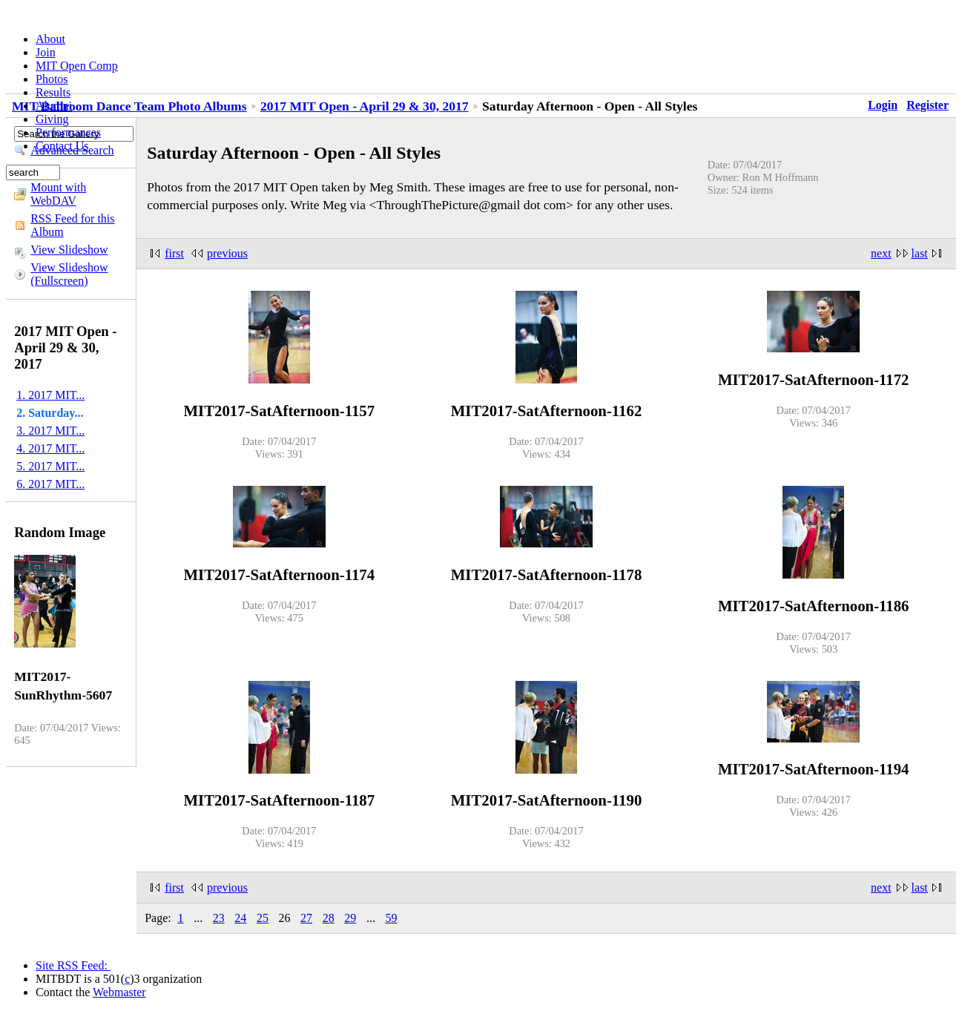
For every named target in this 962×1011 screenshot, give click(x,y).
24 (240, 918)
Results (53, 92)
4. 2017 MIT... (50, 448)
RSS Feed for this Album (72, 225)
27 (306, 918)
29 (350, 918)
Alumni (54, 105)
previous (227, 253)
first (174, 253)
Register (927, 105)
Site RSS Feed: (73, 965)
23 (219, 918)
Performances (68, 132)
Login (882, 105)
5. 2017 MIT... (50, 466)
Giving (52, 119)
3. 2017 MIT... (50, 430)
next (881, 253)
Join (46, 52)
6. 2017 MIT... (50, 484)
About (50, 39)
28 (329, 918)
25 (262, 918)
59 (391, 918)
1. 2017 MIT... (50, 395)
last (920, 253)
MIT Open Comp (77, 65)
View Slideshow (69, 249)
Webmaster (119, 992)
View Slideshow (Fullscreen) (69, 274)
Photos (52, 79)
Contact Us (62, 145)
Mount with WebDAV (58, 194)
